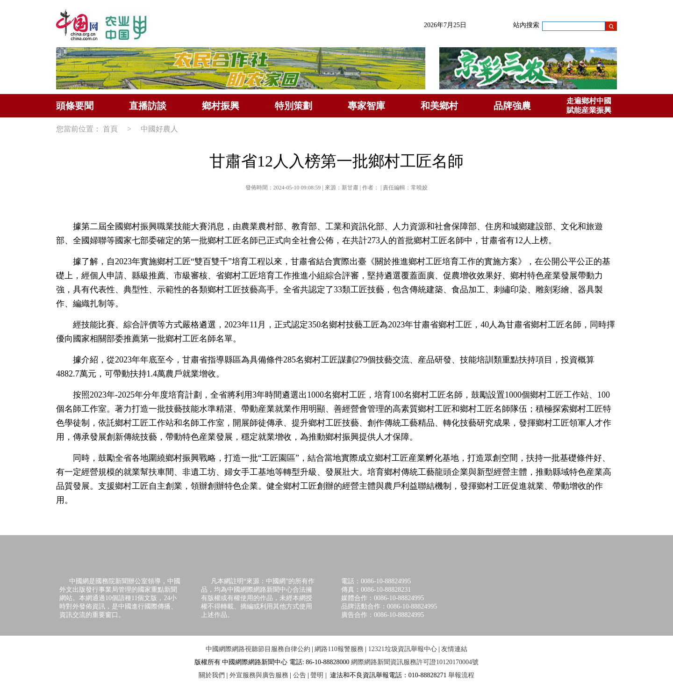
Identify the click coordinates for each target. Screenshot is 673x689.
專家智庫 (366, 106)
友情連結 (454, 649)
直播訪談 (147, 106)
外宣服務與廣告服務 (258, 675)
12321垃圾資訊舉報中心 (402, 649)
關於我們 (212, 675)
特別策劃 (293, 106)
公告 (299, 675)
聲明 (316, 675)
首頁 (110, 129)
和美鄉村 (439, 106)
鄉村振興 (220, 106)
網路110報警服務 (339, 649)
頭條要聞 (74, 106)
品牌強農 (512, 106)
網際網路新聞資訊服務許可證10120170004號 (415, 662)
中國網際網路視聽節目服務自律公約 (258, 649)
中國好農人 (159, 129)
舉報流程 (461, 675)
